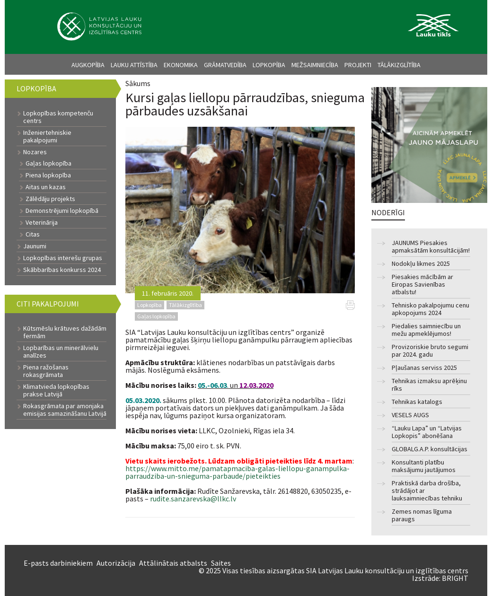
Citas (33, 234)
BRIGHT (455, 578)
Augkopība (88, 65)
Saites (221, 563)
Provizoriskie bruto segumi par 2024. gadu (430, 351)
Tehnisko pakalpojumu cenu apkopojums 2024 (430, 309)
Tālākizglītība (399, 65)
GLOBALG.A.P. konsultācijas (429, 449)
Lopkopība (269, 65)
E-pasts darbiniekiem (58, 563)
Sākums (137, 83)
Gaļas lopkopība (48, 163)
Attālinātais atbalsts (173, 563)
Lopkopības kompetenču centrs (58, 117)
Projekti (357, 65)
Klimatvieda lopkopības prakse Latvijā (56, 390)
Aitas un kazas (46, 187)
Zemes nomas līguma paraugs (422, 515)
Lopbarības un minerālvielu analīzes (60, 351)
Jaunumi (34, 246)
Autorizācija (116, 563)
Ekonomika (181, 65)
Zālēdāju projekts (50, 198)
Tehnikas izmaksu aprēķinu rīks (429, 385)
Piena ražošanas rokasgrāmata (46, 371)
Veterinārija (42, 222)
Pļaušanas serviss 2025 (424, 368)
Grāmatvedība (225, 65)
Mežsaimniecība (314, 65)
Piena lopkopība (48, 175)
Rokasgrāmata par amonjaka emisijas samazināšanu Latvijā (64, 410)
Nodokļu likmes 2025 (421, 264)
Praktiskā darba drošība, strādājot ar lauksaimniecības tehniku (427, 490)
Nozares (35, 152)
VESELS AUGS (410, 415)
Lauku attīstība (134, 65)
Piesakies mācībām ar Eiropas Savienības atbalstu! (422, 284)
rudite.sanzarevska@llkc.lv (193, 498)
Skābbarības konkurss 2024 (62, 269)
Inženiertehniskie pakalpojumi (47, 136)
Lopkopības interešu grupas (62, 258)
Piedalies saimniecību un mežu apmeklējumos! (426, 330)
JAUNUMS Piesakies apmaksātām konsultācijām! (431, 246)
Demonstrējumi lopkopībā (62, 210)
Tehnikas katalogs (417, 402)
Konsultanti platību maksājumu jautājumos (424, 466)
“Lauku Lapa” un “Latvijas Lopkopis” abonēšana (427, 432)
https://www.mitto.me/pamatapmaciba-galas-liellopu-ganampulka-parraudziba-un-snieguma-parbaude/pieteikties (237, 472)
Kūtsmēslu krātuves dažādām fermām (64, 332)
